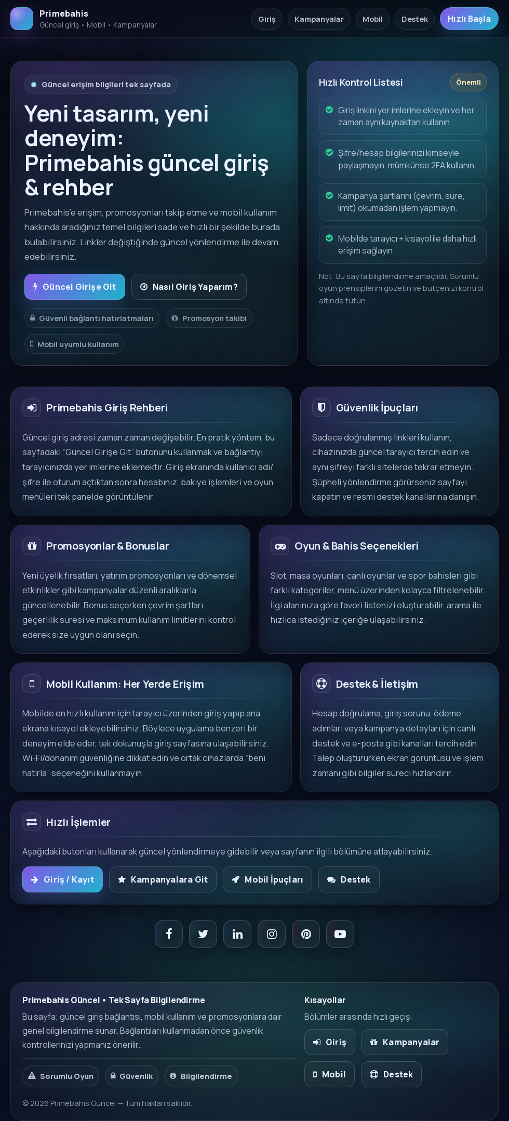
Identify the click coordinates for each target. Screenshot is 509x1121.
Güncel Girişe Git (74, 286)
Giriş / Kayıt (62, 879)
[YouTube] (340, 934)
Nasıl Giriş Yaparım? (189, 286)
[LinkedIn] (237, 934)
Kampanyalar (319, 19)
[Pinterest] (306, 934)
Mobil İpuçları (267, 879)
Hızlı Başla (469, 18)
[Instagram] (272, 934)
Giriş (267, 19)
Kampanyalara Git (163, 879)
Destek (414, 19)
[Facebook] (169, 934)
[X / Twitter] (203, 934)
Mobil (373, 19)
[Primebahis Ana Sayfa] (83, 18)
